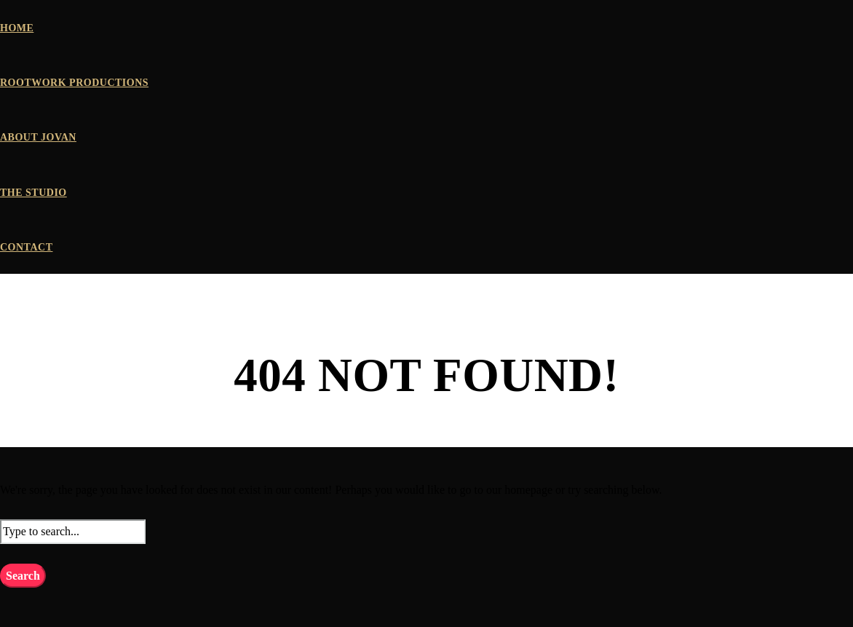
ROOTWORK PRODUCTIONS (74, 82)
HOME (16, 28)
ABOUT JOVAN (38, 137)
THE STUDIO (33, 192)
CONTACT (26, 247)
